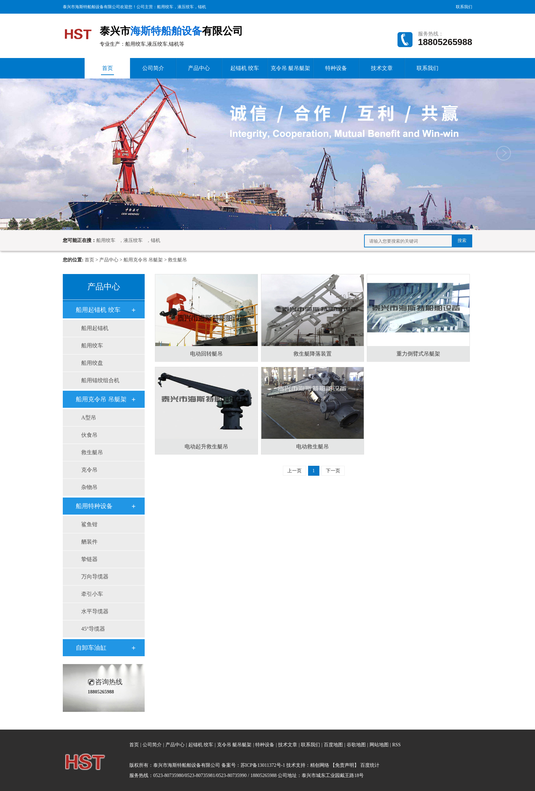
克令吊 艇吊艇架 (290, 68)
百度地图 (333, 744)
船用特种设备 (94, 506)
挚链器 (89, 559)
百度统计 (369, 765)
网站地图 (380, 744)
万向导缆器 (95, 576)
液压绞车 (185, 6)
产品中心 (199, 68)
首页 (107, 70)
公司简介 (153, 68)
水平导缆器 (95, 611)
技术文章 (382, 68)
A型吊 (88, 417)
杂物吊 (89, 487)
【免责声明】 (344, 765)
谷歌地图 (356, 744)
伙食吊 (89, 435)
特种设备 (336, 68)
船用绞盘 (92, 363)
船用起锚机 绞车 (98, 309)
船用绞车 (165, 6)
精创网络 (319, 765)
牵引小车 (92, 594)
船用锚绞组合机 (100, 380)
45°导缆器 (93, 629)
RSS (396, 744)
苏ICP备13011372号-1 (263, 765)
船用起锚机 (95, 328)
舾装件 (89, 542)
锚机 (202, 6)
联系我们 (464, 6)
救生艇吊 (177, 259)
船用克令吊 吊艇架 (143, 259)
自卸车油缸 (91, 647)
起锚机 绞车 (244, 68)
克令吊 (89, 470)
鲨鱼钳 (89, 524)
